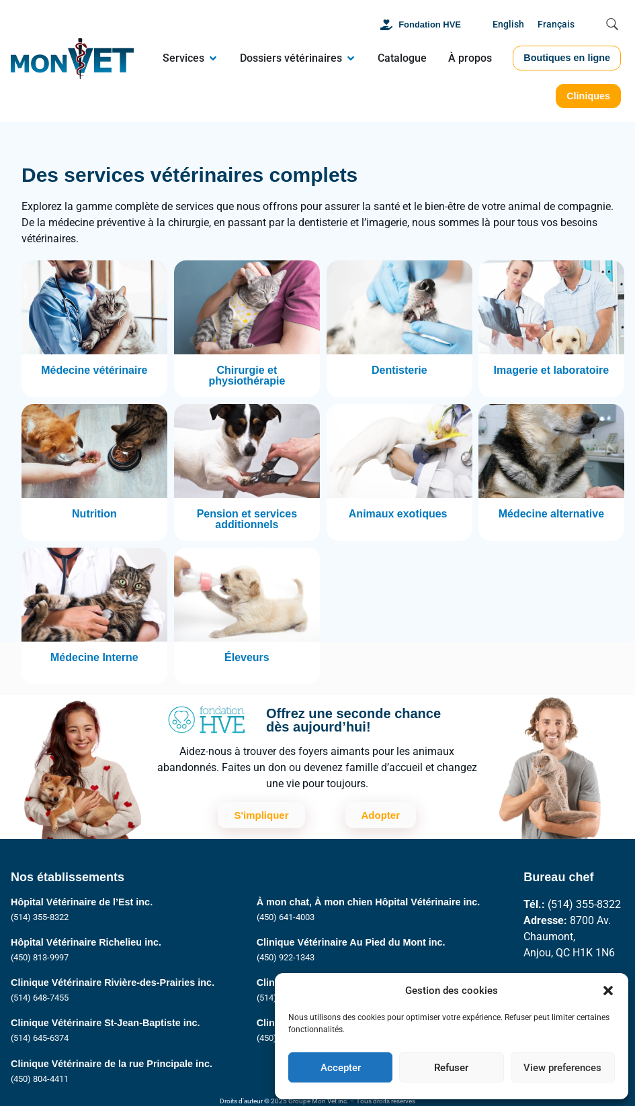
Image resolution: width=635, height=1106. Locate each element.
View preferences (562, 1068)
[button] (608, 990)
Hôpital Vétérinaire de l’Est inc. (82, 902)
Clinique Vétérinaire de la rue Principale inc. (111, 1063)
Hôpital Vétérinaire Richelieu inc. (86, 942)
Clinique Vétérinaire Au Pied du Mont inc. (351, 942)
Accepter (341, 1068)
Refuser (451, 1068)
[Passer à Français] (556, 25)
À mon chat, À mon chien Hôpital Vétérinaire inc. (368, 902)
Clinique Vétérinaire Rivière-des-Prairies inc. (112, 982)
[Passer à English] (508, 25)
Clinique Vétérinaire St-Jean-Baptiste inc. (105, 1022)
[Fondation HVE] (386, 25)
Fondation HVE (429, 24)
